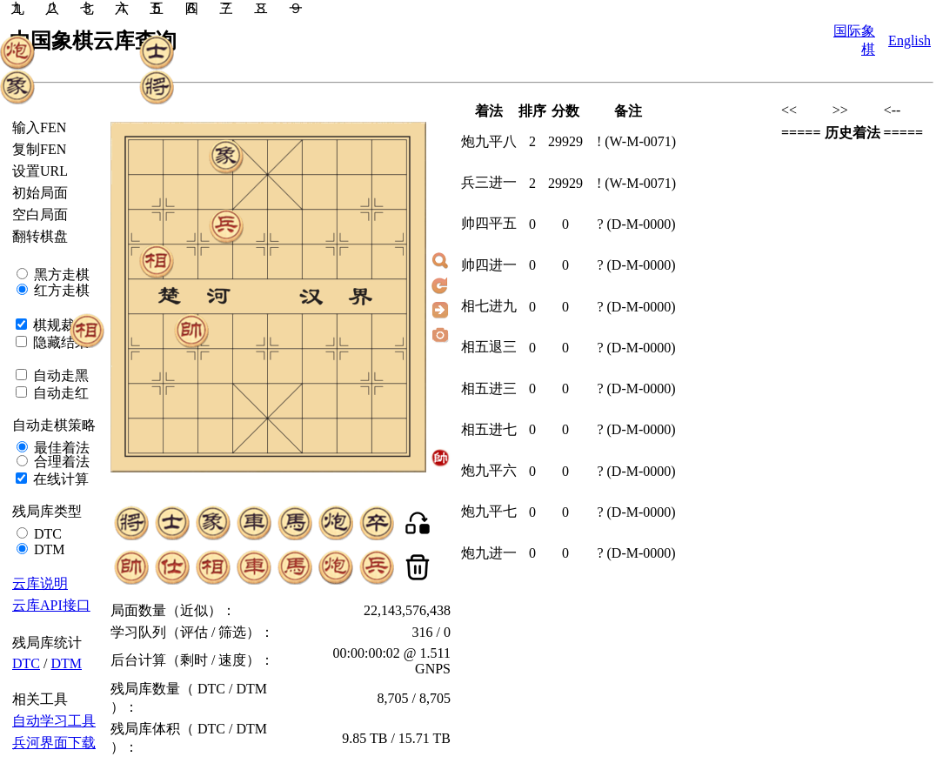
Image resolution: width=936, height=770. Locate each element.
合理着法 (60, 461)
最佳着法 (60, 447)
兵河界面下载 (54, 742)
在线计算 (59, 479)
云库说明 (40, 583)
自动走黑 (59, 375)
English (909, 40)
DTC (46, 533)
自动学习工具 (54, 720)
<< (789, 110)
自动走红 (59, 392)
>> (840, 110)
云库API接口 (51, 605)
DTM (47, 549)
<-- (892, 110)
